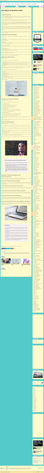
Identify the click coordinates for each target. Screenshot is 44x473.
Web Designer (38, 302)
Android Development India (38, 107)
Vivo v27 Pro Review (38, 297)
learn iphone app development (38, 242)
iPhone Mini (38, 228)
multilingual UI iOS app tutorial (38, 256)
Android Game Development (38, 108)
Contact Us (6, 0)
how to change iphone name (38, 182)
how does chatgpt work (38, 177)
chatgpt (38, 140)
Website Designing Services (38, 304)
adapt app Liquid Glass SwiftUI (38, 87)
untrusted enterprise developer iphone (38, 288)
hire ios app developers (38, 169)
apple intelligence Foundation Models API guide (38, 120)
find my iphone (38, 156)
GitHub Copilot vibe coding (38, 167)
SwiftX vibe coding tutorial (38, 281)
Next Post (29, 275)
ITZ (4, 251)
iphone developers (38, 222)
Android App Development (38, 103)
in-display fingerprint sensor (38, 193)
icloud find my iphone (38, 192)
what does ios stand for (38, 307)
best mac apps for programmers (38, 122)
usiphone (38, 291)
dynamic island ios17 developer (38, 152)
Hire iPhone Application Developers (38, 172)
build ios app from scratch (38, 129)
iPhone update (38, 237)
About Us (3, 0)
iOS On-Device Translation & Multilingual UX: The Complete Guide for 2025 (38, 57)
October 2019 (38, 409)
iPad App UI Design (38, 210)
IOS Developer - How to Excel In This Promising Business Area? (39, 448)
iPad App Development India (38, 207)
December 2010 (38, 410)
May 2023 (38, 394)
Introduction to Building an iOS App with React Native (5, 264)
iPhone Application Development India (38, 221)
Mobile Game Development (38, 255)
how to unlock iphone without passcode (38, 189)
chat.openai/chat (38, 139)
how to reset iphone (38, 187)
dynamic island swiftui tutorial (38, 153)
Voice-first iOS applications (38, 298)
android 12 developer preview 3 (38, 97)
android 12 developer (38, 94)
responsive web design (38, 266)
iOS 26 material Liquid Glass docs (38, 198)
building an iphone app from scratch (38, 135)
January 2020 (38, 406)
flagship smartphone (38, 157)
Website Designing (38, 303)
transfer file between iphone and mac (38, 283)
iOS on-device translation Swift (38, 205)
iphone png (38, 231)
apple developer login (38, 114)
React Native (7, 26)
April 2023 (38, 395)
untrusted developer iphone (38, 286)
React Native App (6, 100)
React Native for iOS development (6, 36)
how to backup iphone (38, 178)
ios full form (38, 202)
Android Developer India (38, 104)
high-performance (38, 168)
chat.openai (38, 138)
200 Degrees (16, 96)
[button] (41, 4)
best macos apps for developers (38, 125)
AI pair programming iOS (38, 92)
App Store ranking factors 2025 (38, 112)
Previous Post (3, 275)
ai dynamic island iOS (38, 91)
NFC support (38, 257)
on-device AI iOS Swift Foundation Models (38, 260)
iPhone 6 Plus (38, 218)
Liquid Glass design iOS (38, 243)
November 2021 (38, 400)
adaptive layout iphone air (38, 88)
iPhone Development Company (38, 223)
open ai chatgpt (38, 261)
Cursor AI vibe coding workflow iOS (38, 147)
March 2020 (38, 404)
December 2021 (38, 399)
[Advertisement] (38, 19)
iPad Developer (38, 211)
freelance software (38, 162)
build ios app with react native (6, 246)
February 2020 (38, 405)
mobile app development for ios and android (38, 253)
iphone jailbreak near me (38, 227)
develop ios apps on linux (38, 148)
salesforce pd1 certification (38, 272)
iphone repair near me (38, 232)
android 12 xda (38, 99)
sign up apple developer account (38, 276)
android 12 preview (38, 98)
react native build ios (19, 246)
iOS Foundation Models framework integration (38, 201)
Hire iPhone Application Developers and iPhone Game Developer (38, 174)
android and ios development (38, 102)
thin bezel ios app (38, 282)
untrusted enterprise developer (38, 287)
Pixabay (18, 96)
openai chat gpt (38, 262)
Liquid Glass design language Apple (38, 244)
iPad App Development (38, 206)
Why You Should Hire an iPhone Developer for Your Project (39, 65)
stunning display (38, 277)
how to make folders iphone (38, 184)
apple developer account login (38, 113)
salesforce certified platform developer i (38, 271)
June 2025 (38, 389)
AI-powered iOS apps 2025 (38, 93)
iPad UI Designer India (38, 216)
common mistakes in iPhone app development (38, 143)
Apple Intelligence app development (38, 118)
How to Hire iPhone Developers (39, 68)
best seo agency (38, 126)
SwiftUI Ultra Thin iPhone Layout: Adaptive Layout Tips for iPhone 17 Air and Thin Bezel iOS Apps (38, 374)
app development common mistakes (38, 109)
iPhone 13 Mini (38, 217)
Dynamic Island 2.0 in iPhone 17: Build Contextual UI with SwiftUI (40, 62)
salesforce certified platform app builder (38, 270)
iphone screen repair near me (38, 233)
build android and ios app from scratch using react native (38, 128)
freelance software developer (38, 163)
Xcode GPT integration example (38, 309)
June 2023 (38, 393)
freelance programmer (38, 161)
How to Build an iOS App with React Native (15, 264)
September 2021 (38, 401)
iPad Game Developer (38, 212)
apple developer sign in (38, 115)
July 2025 (38, 388)
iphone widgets (38, 238)
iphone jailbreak (38, 226)
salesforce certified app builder (38, 267)
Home (1, 0)
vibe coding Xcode (38, 292)
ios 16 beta (38, 194)
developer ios (38, 151)
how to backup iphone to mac (38, 179)
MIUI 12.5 (38, 252)
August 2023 (38, 390)
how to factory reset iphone (38, 183)
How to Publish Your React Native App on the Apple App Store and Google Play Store (26, 265)
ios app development (38, 199)
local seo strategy (38, 248)
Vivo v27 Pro (38, 293)
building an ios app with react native (13, 246)
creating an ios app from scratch (38, 146)
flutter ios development (38, 158)
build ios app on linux (38, 130)
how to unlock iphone (38, 188)
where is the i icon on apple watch (38, 308)
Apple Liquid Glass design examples (38, 121)
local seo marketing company (38, 247)
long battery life (38, 249)
